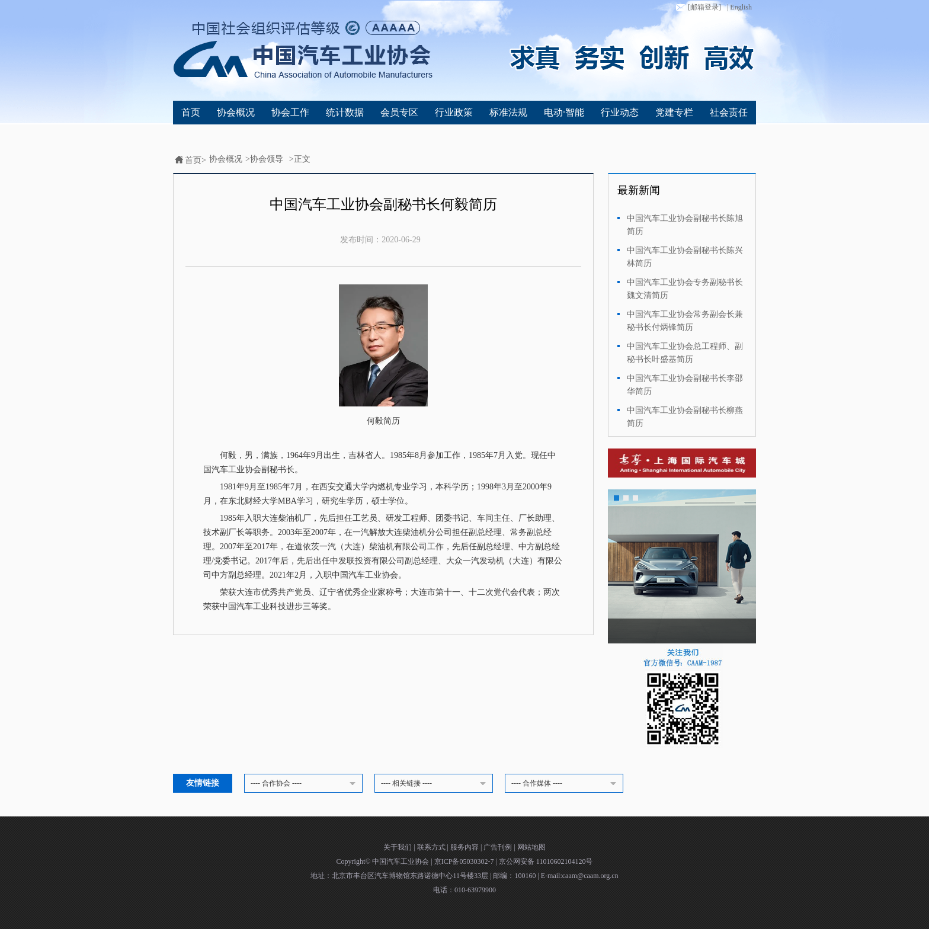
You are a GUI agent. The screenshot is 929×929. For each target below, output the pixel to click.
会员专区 (399, 112)
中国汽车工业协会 (401, 861)
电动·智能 (564, 112)
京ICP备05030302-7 (465, 861)
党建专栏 (674, 112)
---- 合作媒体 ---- (565, 784)
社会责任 (729, 112)
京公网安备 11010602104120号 (546, 861)
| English (739, 7)
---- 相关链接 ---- (435, 784)
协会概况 (236, 112)
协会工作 (290, 112)
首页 (190, 112)
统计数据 (345, 112)
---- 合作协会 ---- (305, 784)
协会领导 (266, 159)
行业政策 (454, 112)
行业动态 (620, 112)
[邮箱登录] (697, 8)
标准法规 (508, 112)
